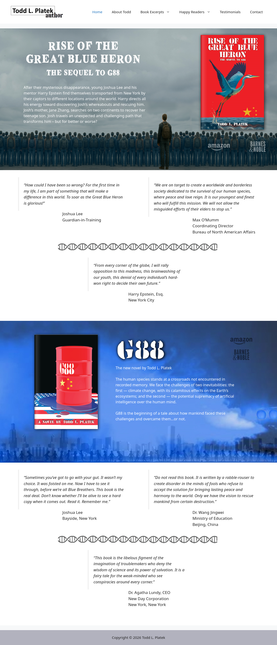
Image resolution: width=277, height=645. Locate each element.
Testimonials (230, 11)
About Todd (121, 11)
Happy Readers (197, 12)
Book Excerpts (158, 12)
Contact (256, 11)
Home (97, 11)
